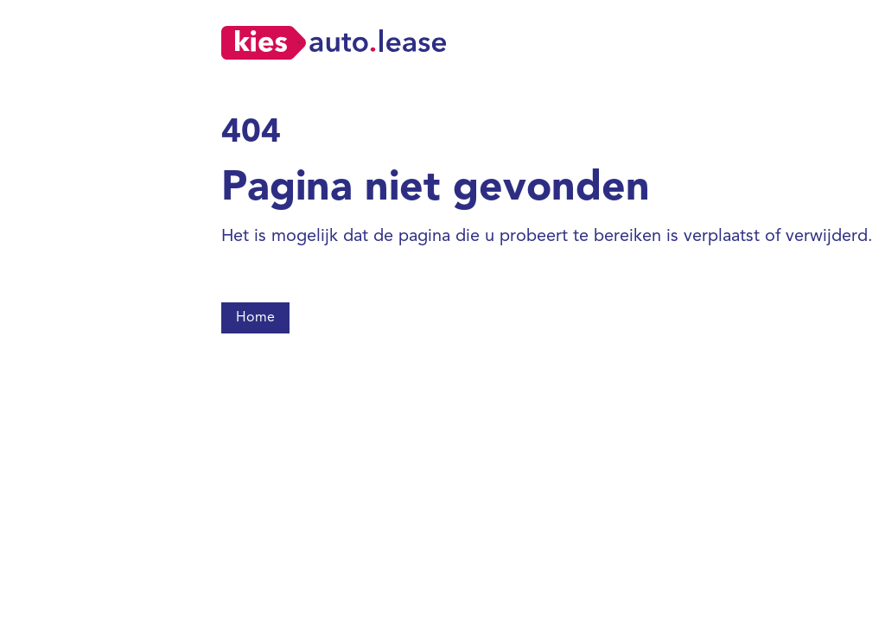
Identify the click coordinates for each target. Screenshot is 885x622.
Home (255, 318)
